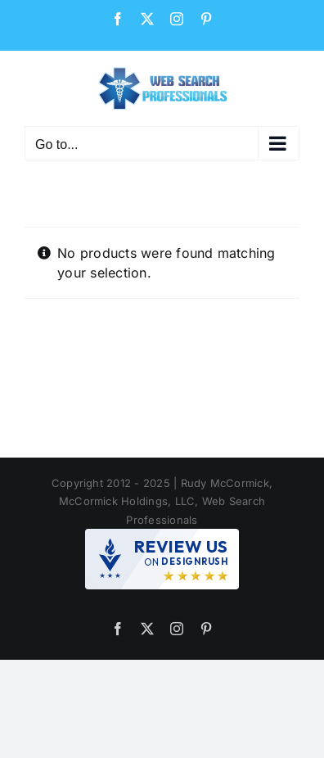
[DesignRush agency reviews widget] (162, 559)
